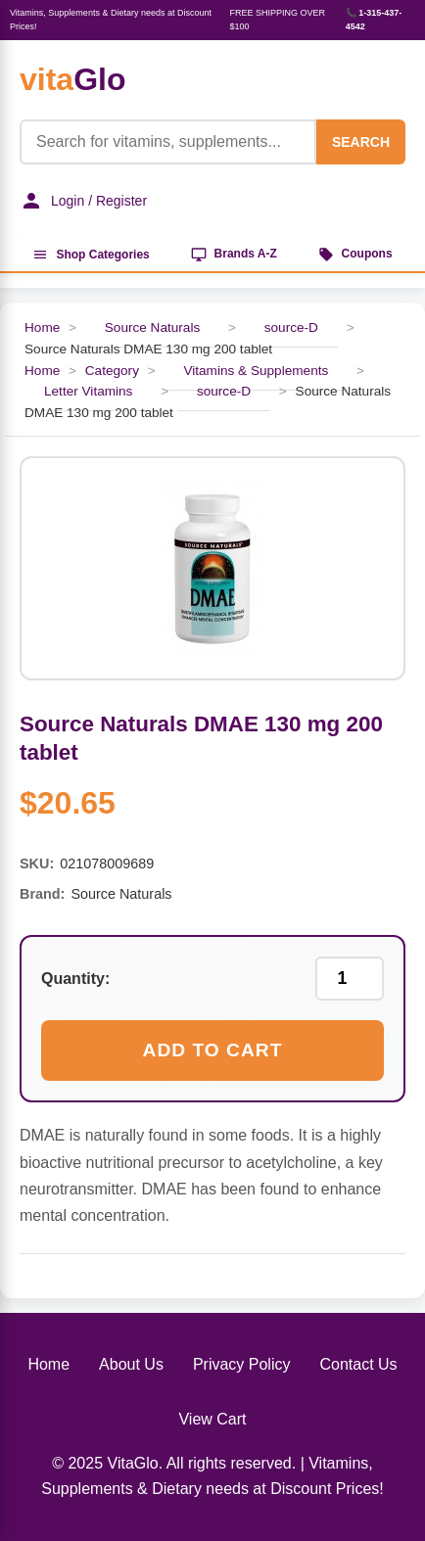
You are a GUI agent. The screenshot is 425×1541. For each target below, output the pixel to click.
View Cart (212, 1419)
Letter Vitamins (88, 391)
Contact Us (358, 1364)
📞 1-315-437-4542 (374, 19)
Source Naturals (152, 327)
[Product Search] (168, 141)
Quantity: (75, 978)
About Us (131, 1364)
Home (42, 327)
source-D (291, 327)
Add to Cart (213, 1050)
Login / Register (83, 200)
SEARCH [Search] (361, 142)
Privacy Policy (242, 1364)
